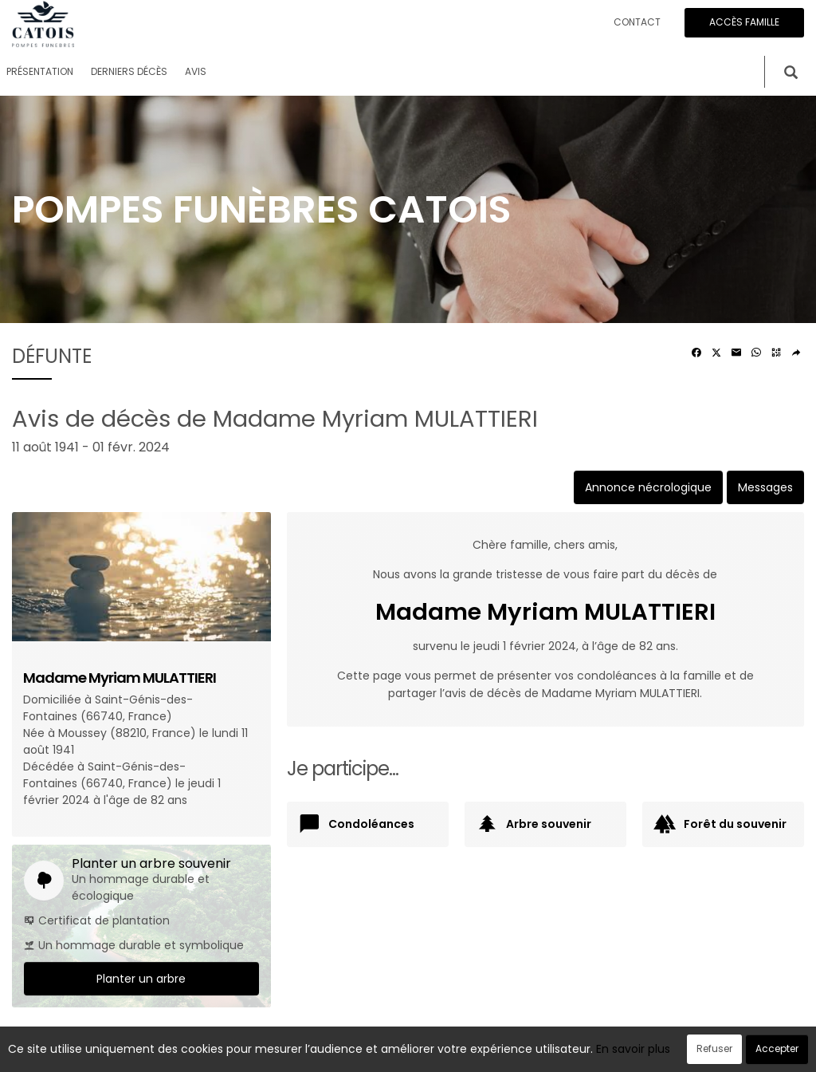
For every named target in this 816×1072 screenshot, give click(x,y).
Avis (195, 71)
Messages (765, 487)
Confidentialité (403, 1051)
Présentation (39, 71)
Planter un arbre (141, 979)
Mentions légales (560, 1051)
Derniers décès (129, 71)
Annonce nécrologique (648, 487)
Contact (637, 22)
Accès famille (744, 22)
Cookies (479, 1051)
